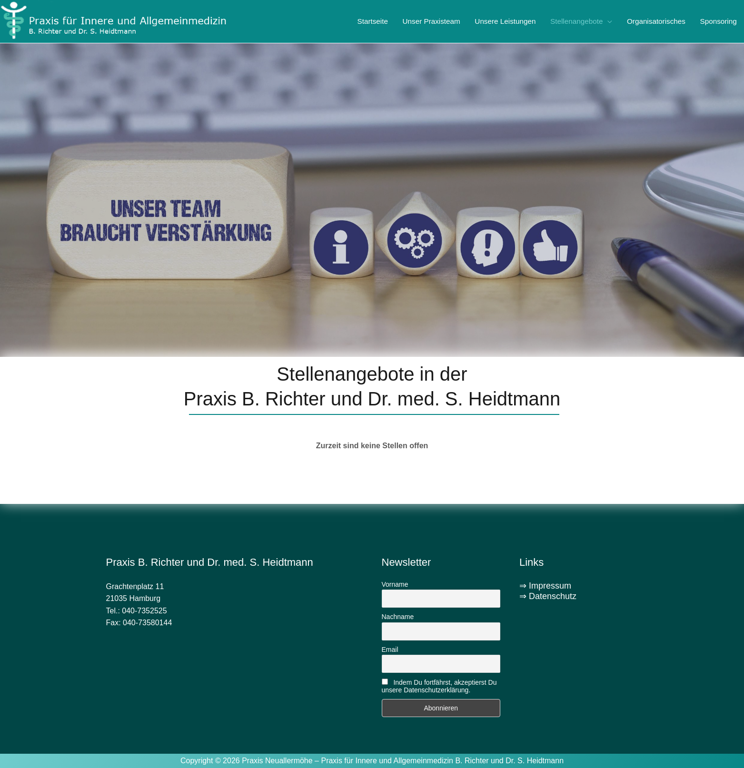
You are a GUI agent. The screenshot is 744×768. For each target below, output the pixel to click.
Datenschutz (552, 596)
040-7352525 (144, 611)
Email (390, 649)
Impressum (550, 586)
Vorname (395, 584)
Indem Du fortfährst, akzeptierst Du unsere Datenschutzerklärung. (439, 686)
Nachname (398, 616)
